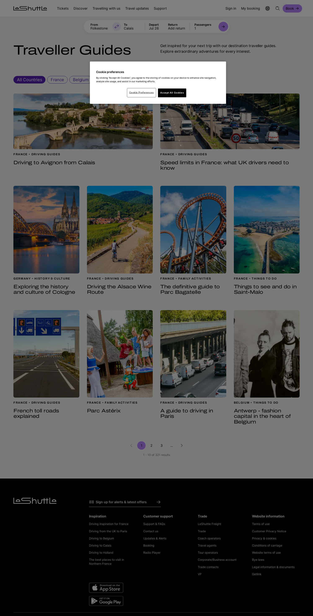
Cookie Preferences (141, 92)
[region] (158, 83)
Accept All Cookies (172, 92)
